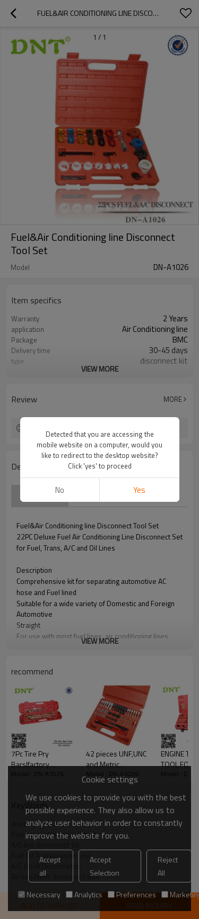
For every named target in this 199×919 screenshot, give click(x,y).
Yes (139, 490)
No (59, 490)
